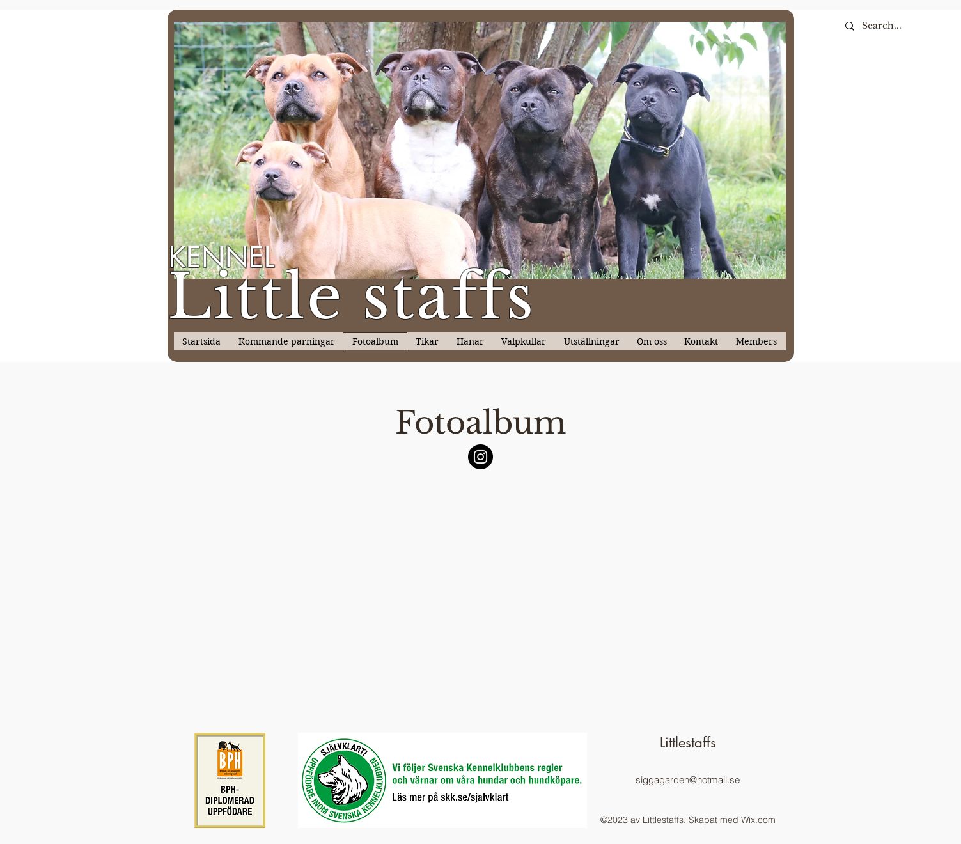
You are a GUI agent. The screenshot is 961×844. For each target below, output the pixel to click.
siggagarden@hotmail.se (688, 780)
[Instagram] (480, 456)
